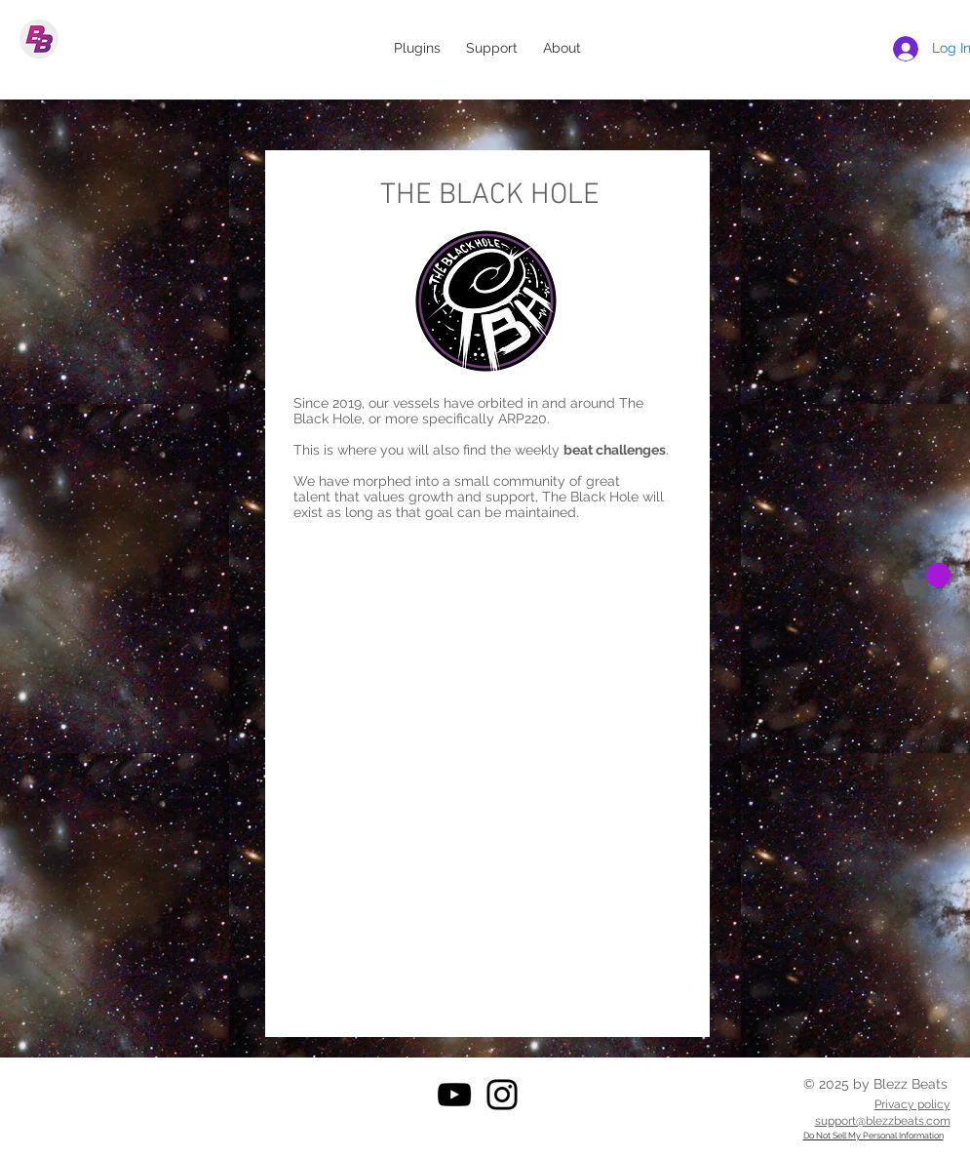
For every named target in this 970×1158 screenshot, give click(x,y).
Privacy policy (912, 1104)
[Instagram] (502, 1094)
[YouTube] (454, 1094)
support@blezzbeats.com (883, 1121)
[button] (926, 579)
